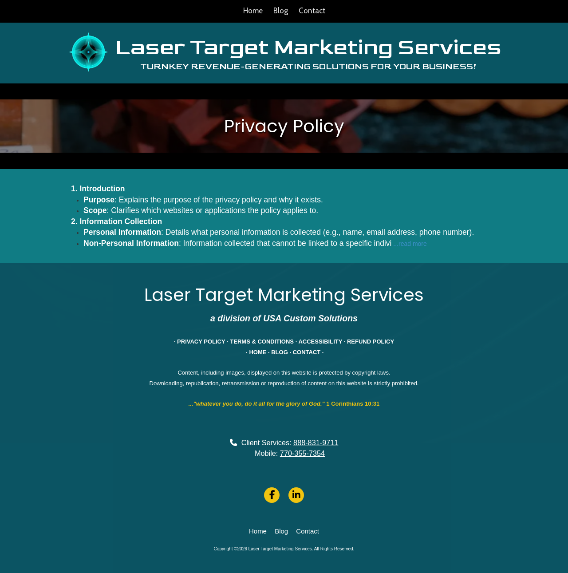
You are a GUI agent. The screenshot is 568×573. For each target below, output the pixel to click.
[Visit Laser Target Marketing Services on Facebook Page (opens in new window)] (272, 495)
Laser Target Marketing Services (308, 47)
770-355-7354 (302, 453)
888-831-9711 (315, 443)
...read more (409, 243)
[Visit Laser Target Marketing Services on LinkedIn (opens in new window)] (296, 495)
